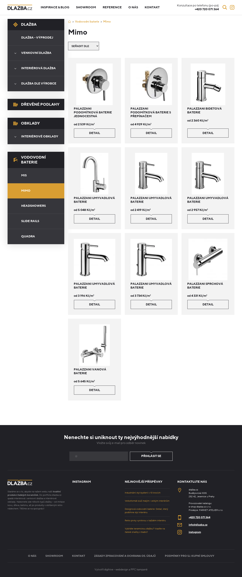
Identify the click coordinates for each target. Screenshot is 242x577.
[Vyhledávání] (225, 7)
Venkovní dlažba (31, 53)
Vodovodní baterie (29, 160)
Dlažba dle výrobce (34, 84)
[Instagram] (232, 7)
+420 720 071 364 (199, 517)
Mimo (25, 191)
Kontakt (152, 7)
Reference (112, 7)
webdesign (122, 569)
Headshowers (33, 206)
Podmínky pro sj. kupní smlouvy (189, 556)
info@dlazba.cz (198, 525)
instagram (195, 532)
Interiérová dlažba (34, 68)
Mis (24, 175)
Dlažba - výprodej (37, 38)
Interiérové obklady (35, 136)
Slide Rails (30, 221)
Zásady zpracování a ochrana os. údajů (125, 556)
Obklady (26, 123)
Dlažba (24, 24)
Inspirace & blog (55, 7)
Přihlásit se (151, 456)
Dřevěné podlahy (36, 104)
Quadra (28, 236)
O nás (133, 7)
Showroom (86, 7)
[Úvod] (69, 21)
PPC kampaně (139, 569)
